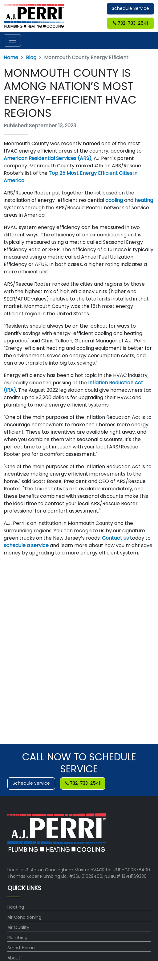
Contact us (116, 538)
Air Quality (18, 927)
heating (144, 200)
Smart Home (21, 948)
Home (11, 57)
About (13, 958)
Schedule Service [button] (130, 8)
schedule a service (27, 545)
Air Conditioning (24, 917)
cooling (114, 200)
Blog (31, 57)
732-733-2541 (130, 23)
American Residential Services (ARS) (47, 158)
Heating (15, 907)
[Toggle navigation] (12, 40)
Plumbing (17, 937)
